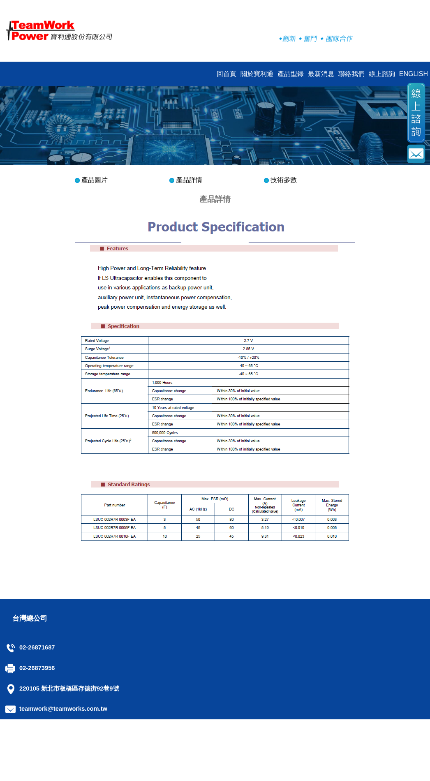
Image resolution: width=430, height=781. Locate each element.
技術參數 (283, 179)
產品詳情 (189, 179)
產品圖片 (94, 179)
